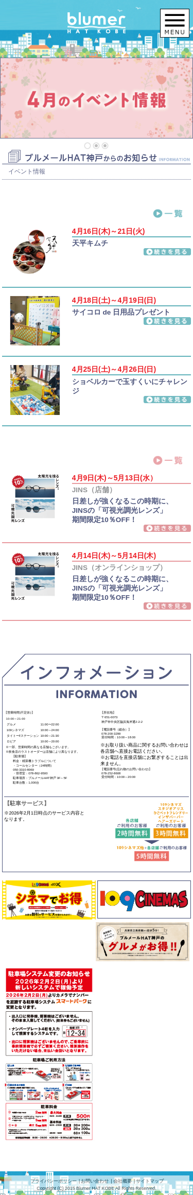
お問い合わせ (95, 1181)
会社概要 (122, 1181)
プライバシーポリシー (53, 1181)
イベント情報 (26, 171)
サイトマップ (150, 1181)
